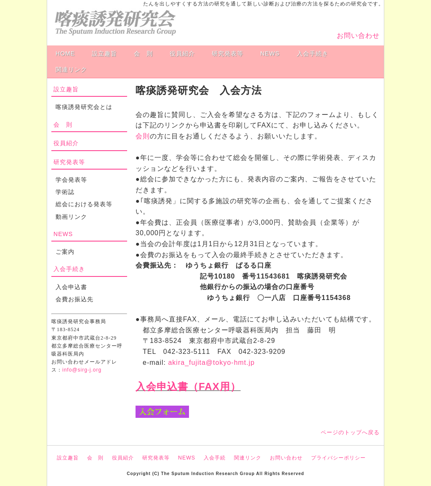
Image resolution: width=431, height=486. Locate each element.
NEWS (269, 53)
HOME (65, 53)
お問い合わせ (358, 35)
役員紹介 (182, 53)
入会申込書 (71, 287)
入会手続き (312, 53)
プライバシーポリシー (338, 458)
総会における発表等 (84, 204)
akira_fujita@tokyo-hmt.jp (211, 362)
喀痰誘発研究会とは (84, 107)
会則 (143, 136)
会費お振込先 (74, 299)
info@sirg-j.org (81, 370)
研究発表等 (227, 53)
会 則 (143, 53)
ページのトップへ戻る (350, 432)
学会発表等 (71, 179)
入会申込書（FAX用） (188, 386)
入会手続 (215, 458)
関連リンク (71, 69)
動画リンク (71, 216)
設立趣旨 (104, 53)
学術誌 (65, 192)
